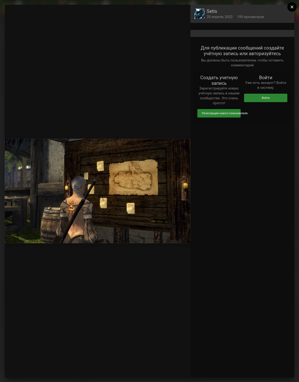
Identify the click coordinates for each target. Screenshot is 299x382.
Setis (212, 11)
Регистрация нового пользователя (221, 113)
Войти (266, 98)
